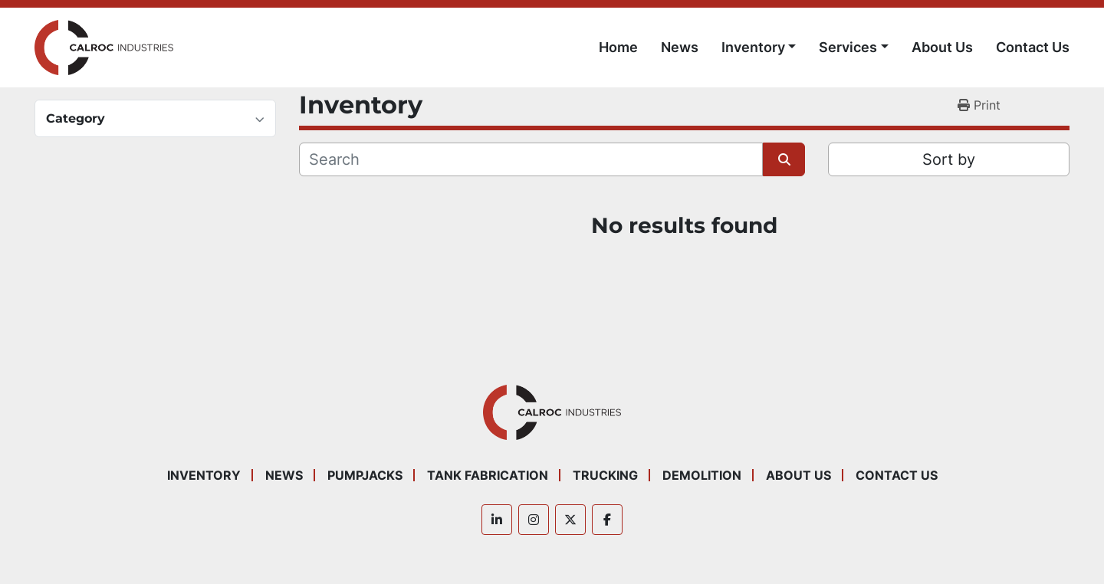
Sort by (948, 159)
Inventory (753, 47)
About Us (942, 47)
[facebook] (607, 519)
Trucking (605, 475)
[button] (759, 47)
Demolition (701, 475)
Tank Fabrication (487, 475)
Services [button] (848, 47)
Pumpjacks (364, 475)
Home (618, 47)
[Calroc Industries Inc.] (552, 410)
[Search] (531, 159)
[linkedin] (496, 519)
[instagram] (533, 519)
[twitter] (570, 519)
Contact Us (1033, 47)
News (679, 47)
